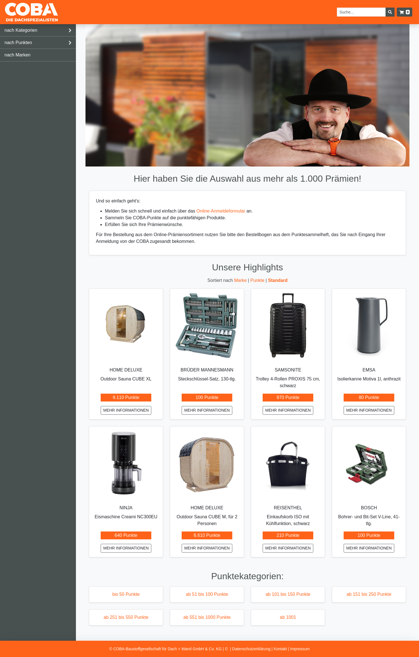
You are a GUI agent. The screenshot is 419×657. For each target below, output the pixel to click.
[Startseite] (31, 12)
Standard (277, 280)
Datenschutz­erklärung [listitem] (252, 649)
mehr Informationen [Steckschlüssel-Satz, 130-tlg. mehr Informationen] (207, 410)
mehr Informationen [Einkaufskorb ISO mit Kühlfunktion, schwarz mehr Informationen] (288, 548)
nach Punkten (18, 42)
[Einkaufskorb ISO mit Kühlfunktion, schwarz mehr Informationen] (288, 463)
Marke (241, 280)
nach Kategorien (20, 30)
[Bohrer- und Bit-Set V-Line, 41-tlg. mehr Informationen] (369, 463)
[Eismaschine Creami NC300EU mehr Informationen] (126, 463)
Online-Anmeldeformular (221, 211)
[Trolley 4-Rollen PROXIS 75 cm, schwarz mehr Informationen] (288, 325)
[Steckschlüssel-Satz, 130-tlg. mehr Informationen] (207, 325)
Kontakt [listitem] (281, 649)
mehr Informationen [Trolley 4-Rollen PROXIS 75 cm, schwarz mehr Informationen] (288, 410)
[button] (404, 12)
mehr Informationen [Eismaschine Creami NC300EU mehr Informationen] (126, 548)
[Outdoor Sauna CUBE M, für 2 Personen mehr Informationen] (207, 463)
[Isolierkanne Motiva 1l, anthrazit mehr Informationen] (369, 325)
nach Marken (17, 55)
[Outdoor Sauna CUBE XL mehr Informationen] (126, 325)
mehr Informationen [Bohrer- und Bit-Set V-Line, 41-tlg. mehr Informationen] (369, 548)
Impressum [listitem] (300, 649)
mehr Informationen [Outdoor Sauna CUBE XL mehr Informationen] (126, 410)
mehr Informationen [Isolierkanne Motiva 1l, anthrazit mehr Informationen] (369, 410)
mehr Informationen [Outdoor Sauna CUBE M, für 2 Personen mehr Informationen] (207, 548)
